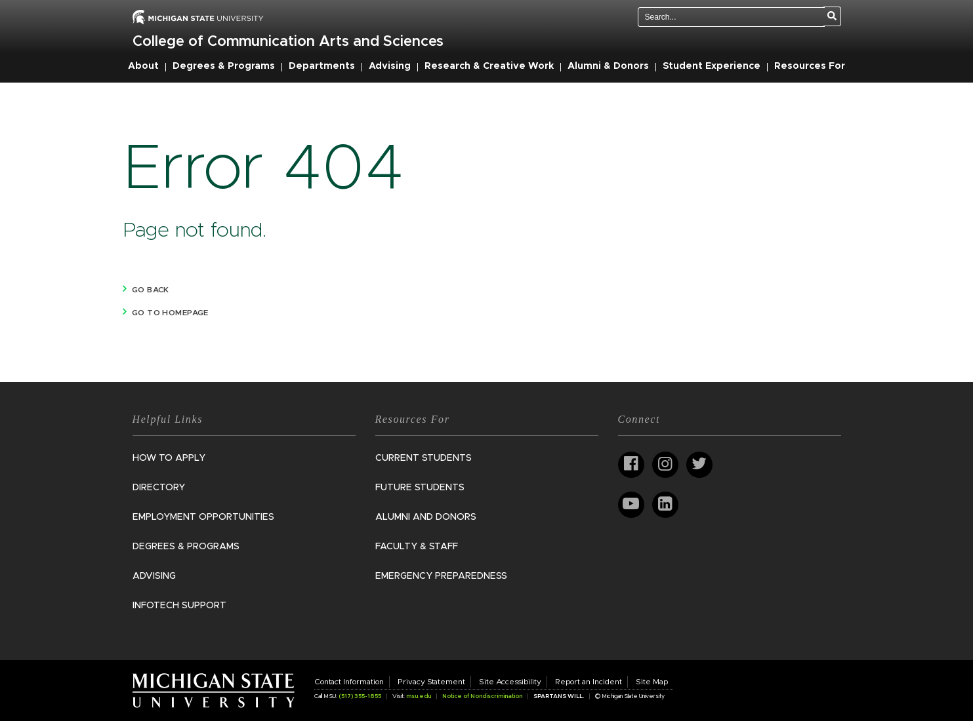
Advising (390, 66)
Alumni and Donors (425, 517)
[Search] (832, 16)
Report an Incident (588, 682)
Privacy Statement (431, 682)
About (143, 66)
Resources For (809, 66)
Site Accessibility (510, 682)
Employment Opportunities (203, 517)
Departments (322, 66)
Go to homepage (170, 313)
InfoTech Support (179, 605)
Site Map (652, 682)
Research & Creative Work (489, 66)
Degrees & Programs (224, 66)
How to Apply (169, 458)
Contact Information (349, 682)
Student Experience (711, 66)
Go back (150, 290)
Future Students (420, 487)
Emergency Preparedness (441, 576)
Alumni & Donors (608, 66)
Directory (159, 487)
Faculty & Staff (416, 546)
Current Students (423, 458)
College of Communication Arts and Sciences (288, 42)
